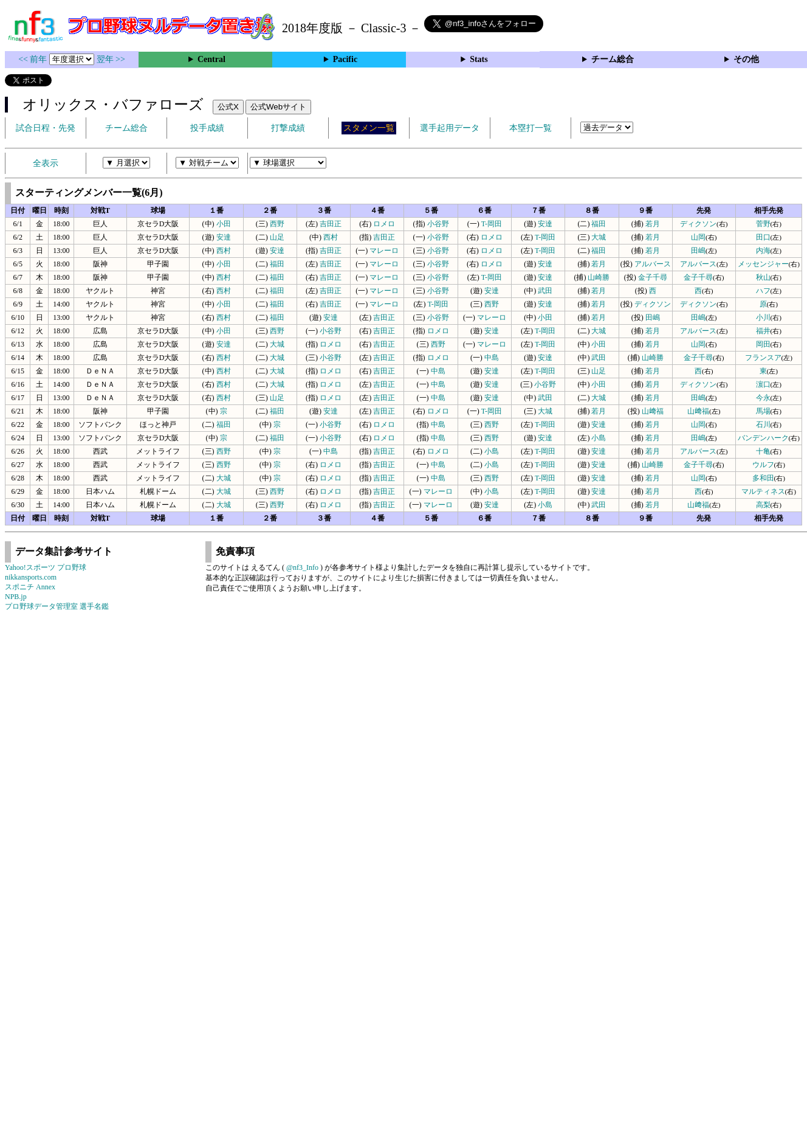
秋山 (763, 277)
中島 (491, 357)
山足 (277, 237)
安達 (545, 224)
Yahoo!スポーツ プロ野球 (45, 567)
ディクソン (698, 224)
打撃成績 (288, 128)
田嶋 (698, 250)
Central (211, 59)
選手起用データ (449, 128)
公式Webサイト (278, 106)
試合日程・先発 (45, 128)
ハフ (763, 290)
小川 (763, 317)
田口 (763, 237)
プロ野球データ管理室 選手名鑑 (57, 606)
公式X (228, 106)
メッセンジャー (763, 264)
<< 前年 (33, 59)
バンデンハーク (763, 438)
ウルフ (763, 464)
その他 (746, 59)
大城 (598, 237)
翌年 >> (111, 59)
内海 (763, 250)
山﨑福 (653, 411)
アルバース (652, 264)
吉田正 (331, 224)
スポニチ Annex (30, 587)
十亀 (763, 451)
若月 (652, 224)
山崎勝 (599, 277)
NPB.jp (16, 596)
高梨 (763, 505)
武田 (545, 290)
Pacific (345, 59)
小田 (223, 224)
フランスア (763, 357)
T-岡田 (491, 224)
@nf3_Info (302, 567)
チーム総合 (612, 59)
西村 (330, 237)
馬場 (763, 411)
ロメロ (384, 224)
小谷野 (438, 224)
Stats (479, 59)
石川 (763, 424)
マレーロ (384, 250)
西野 (277, 224)
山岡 (698, 237)
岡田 (763, 344)
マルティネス (763, 491)
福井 (763, 331)
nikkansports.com (31, 577)
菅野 (763, 224)
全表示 (45, 163)
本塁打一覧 (530, 128)
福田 (598, 224)
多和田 (763, 478)
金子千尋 (652, 277)
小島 (598, 438)
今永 (763, 397)
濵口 (763, 384)
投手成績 (207, 128)
